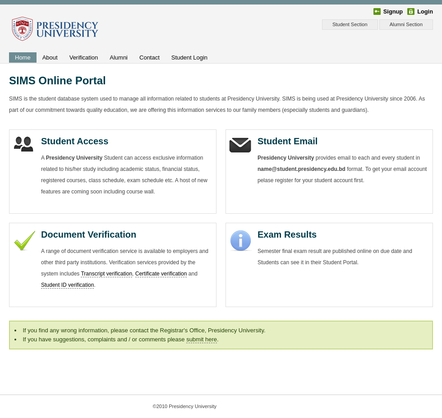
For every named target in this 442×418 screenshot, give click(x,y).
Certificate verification (161, 274)
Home (23, 57)
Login (425, 11)
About (50, 57)
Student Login (189, 57)
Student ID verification (67, 285)
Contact (149, 57)
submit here (201, 339)
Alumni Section (406, 24)
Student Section (350, 24)
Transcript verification (106, 274)
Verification (83, 57)
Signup (393, 11)
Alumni (119, 57)
